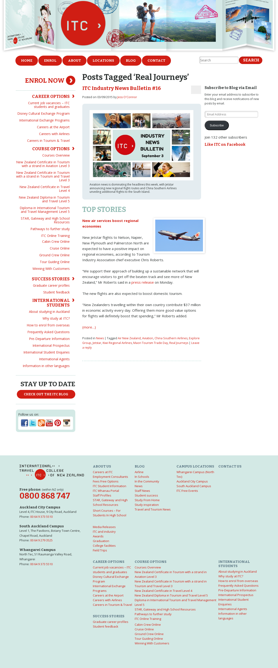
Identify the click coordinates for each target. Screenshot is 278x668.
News (100, 338)
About (74, 60)
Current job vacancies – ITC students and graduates (49, 105)
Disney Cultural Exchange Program (43, 113)
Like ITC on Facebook (225, 144)
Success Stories (51, 279)
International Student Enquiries (46, 352)
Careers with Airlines (54, 134)
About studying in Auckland (49, 311)
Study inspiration (147, 505)
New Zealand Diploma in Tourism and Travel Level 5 (44, 199)
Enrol (50, 60)
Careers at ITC (103, 472)
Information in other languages (46, 366)
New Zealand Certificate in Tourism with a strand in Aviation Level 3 (43, 164)
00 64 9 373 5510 (41, 516)
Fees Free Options (106, 481)
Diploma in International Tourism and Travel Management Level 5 (45, 210)
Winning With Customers (51, 268)
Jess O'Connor (127, 97)
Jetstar (97, 343)
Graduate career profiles (51, 285)
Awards (98, 536)
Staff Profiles (102, 495)
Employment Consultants (110, 477)
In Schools (142, 477)
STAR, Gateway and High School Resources (45, 220)
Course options (51, 148)
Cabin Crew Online (56, 241)
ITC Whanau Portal (106, 491)
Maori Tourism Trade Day (150, 343)
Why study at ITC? (56, 318)
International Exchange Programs (44, 120)
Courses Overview (56, 155)
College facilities (104, 545)
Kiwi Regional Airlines (117, 343)
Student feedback (56, 292)
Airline (139, 472)
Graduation (101, 541)
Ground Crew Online (54, 255)
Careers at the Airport (53, 127)
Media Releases (104, 527)
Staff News (142, 491)
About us (102, 466)
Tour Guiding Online (55, 262)
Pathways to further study (50, 229)
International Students (51, 303)
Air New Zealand (129, 338)
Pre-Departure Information (49, 338)
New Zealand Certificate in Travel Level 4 (44, 189)
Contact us (230, 466)
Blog (131, 60)
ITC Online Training (55, 235)
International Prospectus (51, 345)
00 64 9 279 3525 (41, 540)
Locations (103, 60)
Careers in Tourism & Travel (48, 140)
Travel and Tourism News (153, 509)
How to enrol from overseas (48, 325)
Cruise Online (60, 248)
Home (26, 60)
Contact (156, 60)
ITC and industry (104, 531)
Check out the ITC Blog (46, 394)
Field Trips (100, 550)
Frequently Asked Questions (48, 332)
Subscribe (217, 125)
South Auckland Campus (194, 486)
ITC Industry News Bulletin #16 (121, 88)
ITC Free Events (187, 491)
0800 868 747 (44, 496)
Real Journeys (178, 343)
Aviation (147, 338)
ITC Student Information (109, 486)
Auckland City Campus (192, 481)
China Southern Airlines (171, 338)
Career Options (51, 96)
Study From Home (147, 500)
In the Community (147, 481)
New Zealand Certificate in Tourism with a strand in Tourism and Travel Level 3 (43, 176)
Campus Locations (195, 466)
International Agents (54, 359)
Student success (146, 495)
